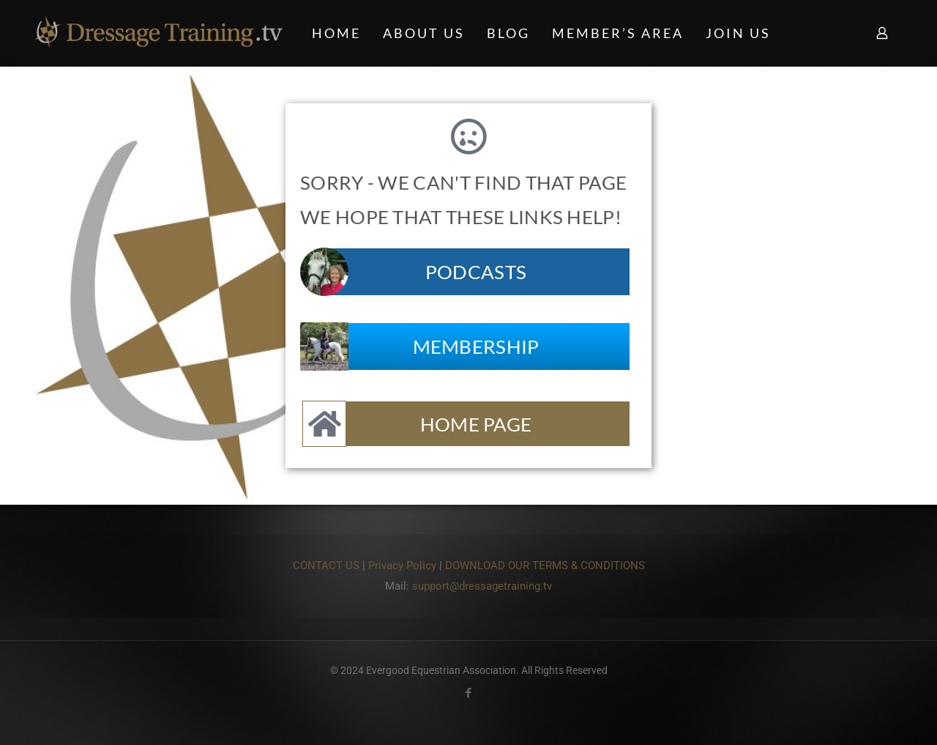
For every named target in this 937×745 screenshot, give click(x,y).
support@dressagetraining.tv (482, 586)
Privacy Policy (402, 565)
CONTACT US (326, 565)
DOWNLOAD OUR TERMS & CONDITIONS (545, 565)
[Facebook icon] (468, 693)
